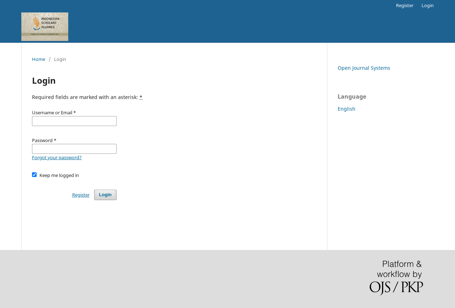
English (346, 108)
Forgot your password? (57, 157)
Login (428, 5)
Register (404, 5)
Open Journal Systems (364, 67)
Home (38, 59)
